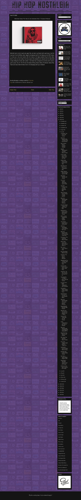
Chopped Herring (61, 453)
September (63, 127)
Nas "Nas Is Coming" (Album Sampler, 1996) (64, 357)
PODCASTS (60, 10)
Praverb (59, 423)
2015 (61, 392)
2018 (61, 386)
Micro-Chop (60, 441)
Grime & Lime (60, 446)
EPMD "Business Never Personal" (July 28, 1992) (64, 172)
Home (32, 90)
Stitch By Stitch (61, 448)
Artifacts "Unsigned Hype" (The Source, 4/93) (67, 95)
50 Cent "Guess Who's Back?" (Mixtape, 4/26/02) (67, 90)
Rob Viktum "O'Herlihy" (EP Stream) (64, 177)
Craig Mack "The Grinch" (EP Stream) (64, 135)
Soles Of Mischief (61, 456)
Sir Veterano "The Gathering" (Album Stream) (64, 238)
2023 (61, 113)
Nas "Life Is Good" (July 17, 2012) (64, 248)
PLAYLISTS (52, 10)
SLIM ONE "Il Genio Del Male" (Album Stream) (64, 348)
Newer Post (13, 90)
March (62, 377)
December (63, 121)
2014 (61, 394)
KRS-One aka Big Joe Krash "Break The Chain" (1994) (67, 53)
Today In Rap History (62, 462)
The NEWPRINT (61, 451)
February (63, 379)
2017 (61, 388)
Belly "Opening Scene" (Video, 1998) (66, 74)
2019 (61, 384)
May (62, 373)
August (62, 129)
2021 (61, 117)
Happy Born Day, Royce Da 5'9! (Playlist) (64, 334)
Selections (24, 82)
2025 (61, 109)
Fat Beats (60, 418)
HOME (13, 10)
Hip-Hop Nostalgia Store (63, 470)
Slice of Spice (60, 432)
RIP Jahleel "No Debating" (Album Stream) (64, 338)
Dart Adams (60, 430)
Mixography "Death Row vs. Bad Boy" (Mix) (67, 79)
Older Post (51, 90)
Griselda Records (18, 82)
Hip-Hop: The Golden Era (63, 465)
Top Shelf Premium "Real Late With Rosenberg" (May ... (64, 188)
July (62, 131)
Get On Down (60, 434)
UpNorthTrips (61, 439)
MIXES (35, 10)
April (62, 375)
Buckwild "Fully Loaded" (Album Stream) (64, 353)
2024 (61, 111)
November (63, 123)
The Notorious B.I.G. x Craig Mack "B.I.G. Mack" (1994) (67, 63)
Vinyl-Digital (60, 437)
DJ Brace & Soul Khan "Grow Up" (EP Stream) (64, 367)
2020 (13, 82)
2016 (61, 390)
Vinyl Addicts (60, 425)
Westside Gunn (30, 82)
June (62, 371)
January (62, 381)
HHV (59, 420)
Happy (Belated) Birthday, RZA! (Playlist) (64, 307)
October (63, 125)
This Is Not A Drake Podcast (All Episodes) (64, 223)
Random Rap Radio (61, 460)
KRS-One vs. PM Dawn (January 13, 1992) (67, 48)
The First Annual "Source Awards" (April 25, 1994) (67, 58)
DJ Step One (60, 427)
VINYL (67, 10)
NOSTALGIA (28, 10)
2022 (61, 115)
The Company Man (61, 458)
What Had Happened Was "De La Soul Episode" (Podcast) (64, 302)
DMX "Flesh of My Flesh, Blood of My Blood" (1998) (67, 85)
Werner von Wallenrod (62, 467)
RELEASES (20, 10)
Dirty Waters (60, 444)
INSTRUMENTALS (43, 10)
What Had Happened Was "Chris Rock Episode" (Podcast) (64, 201)
